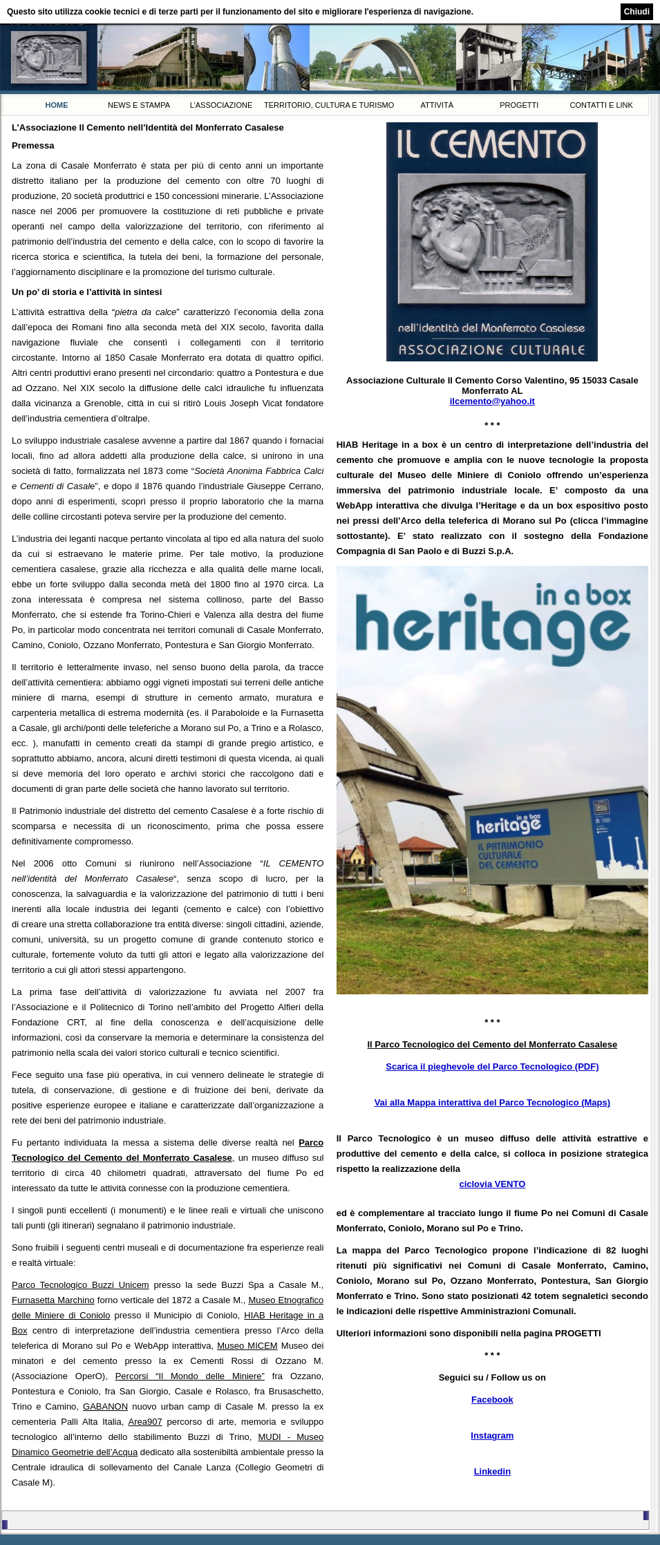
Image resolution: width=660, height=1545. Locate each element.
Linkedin (492, 1471)
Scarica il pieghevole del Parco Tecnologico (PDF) (492, 1066)
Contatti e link (601, 105)
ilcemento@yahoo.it (492, 401)
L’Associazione (221, 105)
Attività (437, 105)
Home (57, 105)
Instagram (492, 1435)
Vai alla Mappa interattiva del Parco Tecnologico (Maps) (492, 1102)
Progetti (519, 105)
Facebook (492, 1399)
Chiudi (637, 12)
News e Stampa (139, 105)
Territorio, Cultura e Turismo (329, 105)
